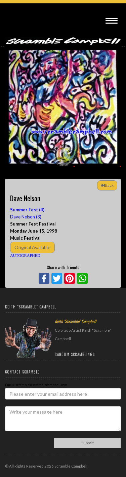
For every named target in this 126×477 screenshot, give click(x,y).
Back (107, 185)
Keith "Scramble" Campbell (75, 321)
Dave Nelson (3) (25, 216)
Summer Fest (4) (27, 209)
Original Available (32, 247)
